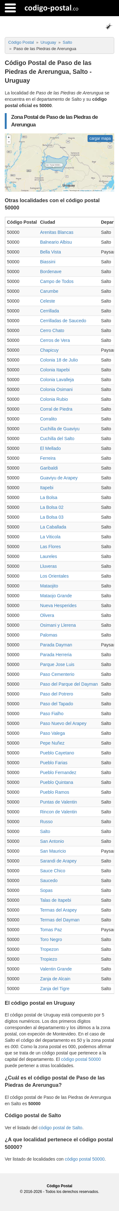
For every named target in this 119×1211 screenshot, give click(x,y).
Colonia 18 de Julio (59, 359)
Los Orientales (54, 576)
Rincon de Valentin (58, 811)
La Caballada (53, 526)
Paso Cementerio (57, 674)
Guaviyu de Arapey (58, 477)
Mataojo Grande (56, 595)
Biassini (47, 261)
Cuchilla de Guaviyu (60, 428)
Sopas (46, 890)
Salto (45, 831)
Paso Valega (52, 733)
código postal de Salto (61, 1127)
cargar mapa (100, 138)
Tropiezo (48, 959)
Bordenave (51, 271)
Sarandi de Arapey (58, 860)
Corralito (48, 418)
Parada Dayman (56, 644)
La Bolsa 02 (51, 507)
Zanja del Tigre (54, 988)
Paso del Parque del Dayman (69, 684)
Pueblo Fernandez (58, 772)
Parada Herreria (56, 654)
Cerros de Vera (55, 340)
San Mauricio (53, 851)
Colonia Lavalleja (57, 379)
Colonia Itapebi (54, 369)
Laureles (48, 556)
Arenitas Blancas (56, 232)
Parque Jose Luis (57, 664)
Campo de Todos (57, 281)
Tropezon (49, 949)
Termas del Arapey (58, 910)
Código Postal (59, 1186)
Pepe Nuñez (52, 743)
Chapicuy (49, 350)
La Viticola (50, 536)
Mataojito (49, 585)
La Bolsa (48, 497)
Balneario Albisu (56, 242)
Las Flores (50, 546)
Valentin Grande (56, 968)
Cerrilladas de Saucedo (63, 320)
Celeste (47, 301)
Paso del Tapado (56, 703)
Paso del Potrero (56, 693)
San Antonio (52, 841)
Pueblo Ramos (54, 792)
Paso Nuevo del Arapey (63, 723)
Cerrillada (49, 310)
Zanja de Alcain (55, 978)
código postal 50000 (81, 1059)
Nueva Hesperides (58, 605)
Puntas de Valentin (58, 801)
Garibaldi (49, 468)
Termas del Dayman (60, 919)
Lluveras (48, 566)
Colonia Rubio (54, 399)
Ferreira (48, 458)
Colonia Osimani (56, 389)
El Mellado (50, 448)
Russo (46, 821)
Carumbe (49, 291)
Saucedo (48, 880)
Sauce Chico (52, 870)
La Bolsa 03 (51, 517)
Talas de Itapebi (55, 900)
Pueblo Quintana (56, 782)
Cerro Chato (52, 330)
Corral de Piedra (56, 409)
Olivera (47, 615)
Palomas (48, 635)
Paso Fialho (51, 713)
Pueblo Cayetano (57, 752)
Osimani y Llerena (58, 625)
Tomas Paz (51, 929)
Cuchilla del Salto (57, 438)
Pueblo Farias (53, 762)
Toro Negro (51, 939)
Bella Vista (50, 251)
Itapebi (46, 487)
